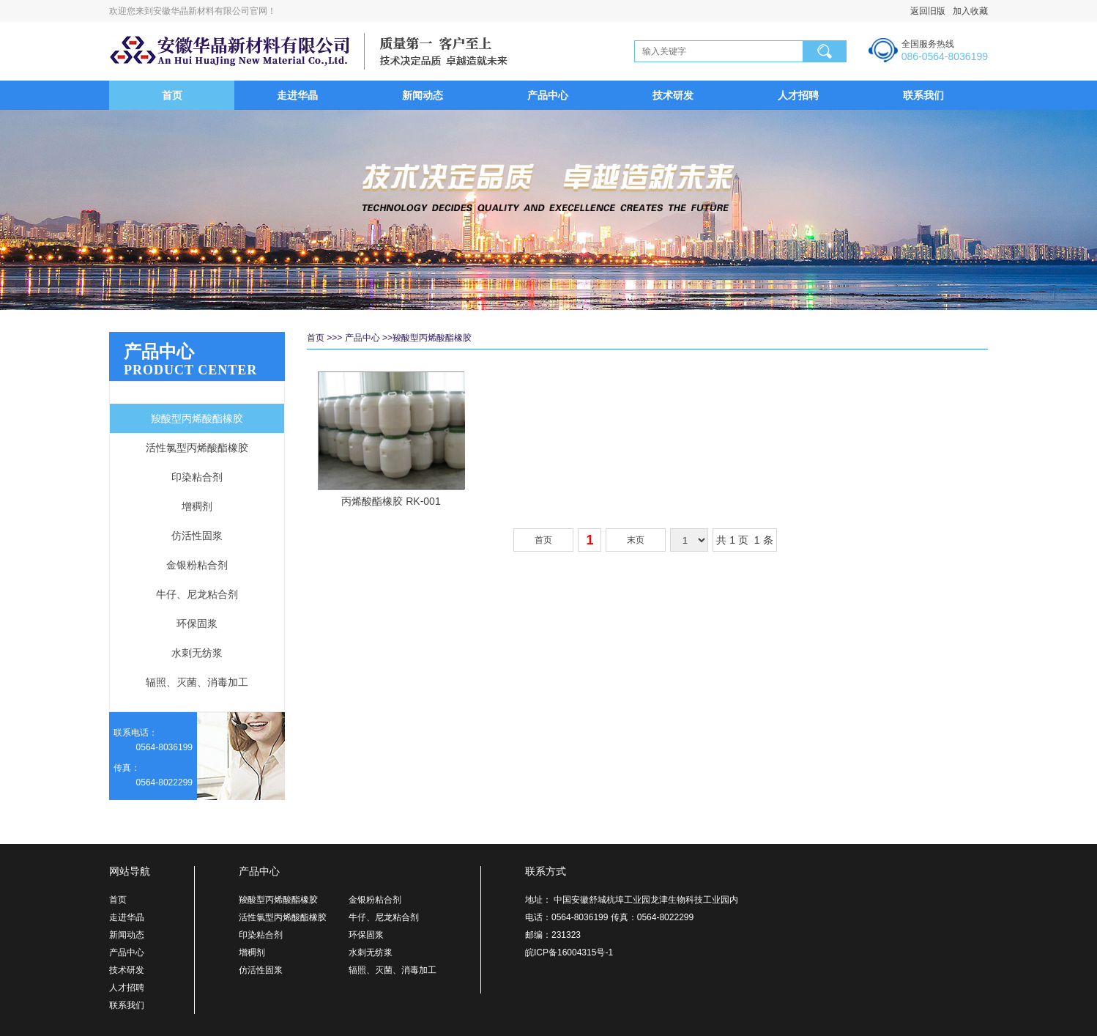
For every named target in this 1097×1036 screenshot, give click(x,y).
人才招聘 (798, 95)
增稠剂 (197, 506)
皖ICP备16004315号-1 (569, 952)
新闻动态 (422, 95)
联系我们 (923, 95)
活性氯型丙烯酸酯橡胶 (197, 448)
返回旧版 (927, 11)
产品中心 (547, 95)
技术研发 (672, 95)
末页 (635, 540)
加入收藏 (966, 11)
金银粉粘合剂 (197, 565)
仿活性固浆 (197, 535)
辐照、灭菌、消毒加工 (197, 682)
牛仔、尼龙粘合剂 (197, 594)
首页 (172, 95)
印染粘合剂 (197, 477)
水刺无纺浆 (197, 653)
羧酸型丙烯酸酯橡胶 (197, 418)
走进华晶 (297, 95)
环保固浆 (196, 623)
